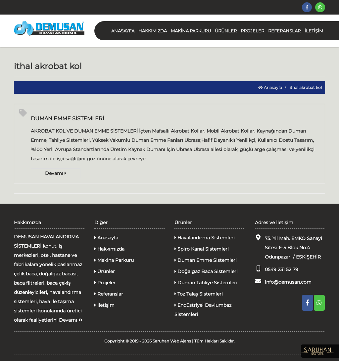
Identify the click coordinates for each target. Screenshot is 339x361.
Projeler (105, 283)
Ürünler (104, 271)
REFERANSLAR (284, 30)
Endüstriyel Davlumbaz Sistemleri (202, 309)
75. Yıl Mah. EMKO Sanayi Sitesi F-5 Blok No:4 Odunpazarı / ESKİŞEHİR (288, 247)
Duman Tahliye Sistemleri (205, 283)
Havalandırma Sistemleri (204, 238)
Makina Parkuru (114, 260)
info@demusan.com (283, 281)
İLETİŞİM (314, 30)
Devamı (55, 173)
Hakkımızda (109, 249)
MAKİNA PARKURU (191, 30)
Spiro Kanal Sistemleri (201, 249)
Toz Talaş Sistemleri (198, 294)
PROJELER (252, 30)
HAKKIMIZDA (152, 30)
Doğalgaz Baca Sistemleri (206, 271)
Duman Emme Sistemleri (205, 260)
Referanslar (108, 294)
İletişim (104, 305)
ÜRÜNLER (226, 30)
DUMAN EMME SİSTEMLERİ (67, 118)
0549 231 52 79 (276, 268)
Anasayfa (270, 87)
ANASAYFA (122, 30)
